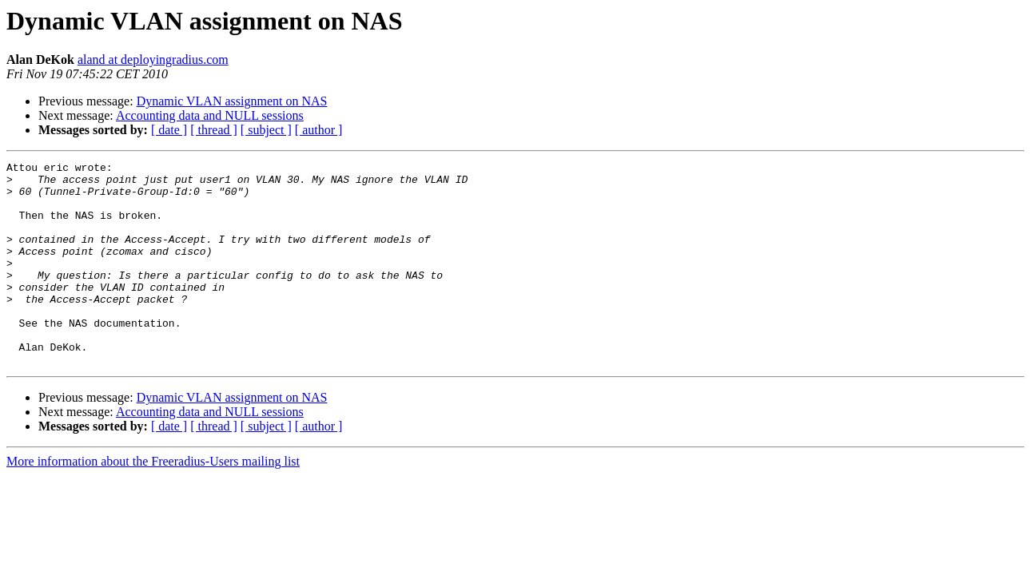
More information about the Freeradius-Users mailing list (153, 502)
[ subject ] (266, 130)
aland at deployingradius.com (153, 59)
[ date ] (169, 130)
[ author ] (319, 130)
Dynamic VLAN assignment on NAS (232, 101)
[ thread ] (213, 130)
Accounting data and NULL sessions (210, 115)
